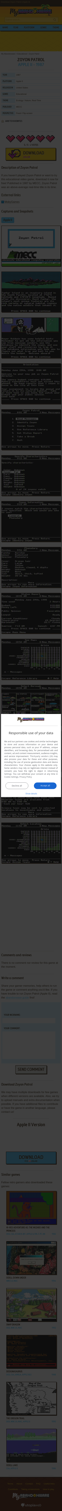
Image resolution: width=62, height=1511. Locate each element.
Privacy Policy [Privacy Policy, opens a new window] (26, 776)
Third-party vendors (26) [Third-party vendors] (41, 756)
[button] (31, 793)
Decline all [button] (17, 785)
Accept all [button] (45, 785)
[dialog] (31, 755)
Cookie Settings (11, 776)
